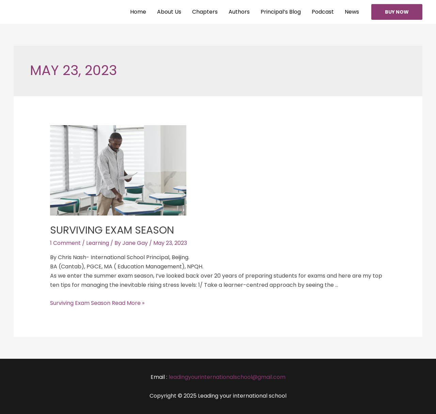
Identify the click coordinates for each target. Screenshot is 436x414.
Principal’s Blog (281, 12)
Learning (97, 243)
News (352, 12)
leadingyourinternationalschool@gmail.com (227, 377)
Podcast (323, 12)
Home (138, 12)
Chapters (205, 12)
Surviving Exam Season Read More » (97, 303)
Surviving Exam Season (112, 230)
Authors (239, 12)
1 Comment (65, 243)
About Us (169, 12)
